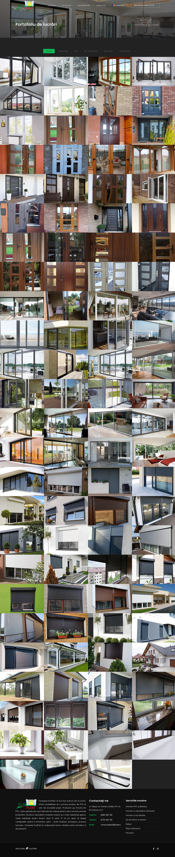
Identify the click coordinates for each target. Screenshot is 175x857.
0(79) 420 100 (106, 820)
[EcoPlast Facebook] (153, 848)
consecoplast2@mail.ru (111, 825)
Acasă (51, 5)
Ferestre (63, 51)
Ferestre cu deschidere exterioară (140, 811)
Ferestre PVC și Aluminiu (136, 806)
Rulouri (108, 51)
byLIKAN (31, 848)
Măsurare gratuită (144, 5)
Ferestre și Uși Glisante (135, 815)
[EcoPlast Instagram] (158, 848)
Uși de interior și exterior (136, 820)
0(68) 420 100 (106, 815)
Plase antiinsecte (133, 828)
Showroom (84, 5)
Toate (49, 51)
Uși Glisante (91, 51)
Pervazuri (124, 51)
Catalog (66, 5)
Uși (76, 51)
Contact (101, 5)
